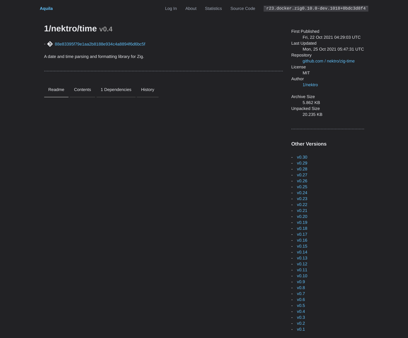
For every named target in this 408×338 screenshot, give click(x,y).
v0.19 (302, 222)
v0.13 (302, 258)
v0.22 (302, 204)
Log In (171, 8)
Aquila (46, 8)
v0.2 (301, 323)
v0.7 (301, 293)
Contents (82, 89)
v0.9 (301, 282)
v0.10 (302, 276)
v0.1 (301, 329)
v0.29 (302, 163)
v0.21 (302, 210)
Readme (56, 89)
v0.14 (302, 252)
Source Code (242, 8)
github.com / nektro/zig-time (329, 61)
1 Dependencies (116, 89)
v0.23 (302, 198)
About (190, 8)
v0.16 (302, 240)
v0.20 (302, 216)
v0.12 (302, 264)
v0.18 (302, 228)
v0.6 (301, 299)
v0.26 (302, 181)
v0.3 (301, 317)
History (147, 89)
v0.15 (302, 246)
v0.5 (301, 305)
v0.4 (301, 311)
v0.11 (302, 270)
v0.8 (301, 287)
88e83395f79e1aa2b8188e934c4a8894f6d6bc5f (100, 44)
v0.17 (302, 234)
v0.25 (302, 187)
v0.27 (302, 175)
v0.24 (302, 192)
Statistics (213, 8)
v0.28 (302, 169)
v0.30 (302, 157)
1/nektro (310, 85)
